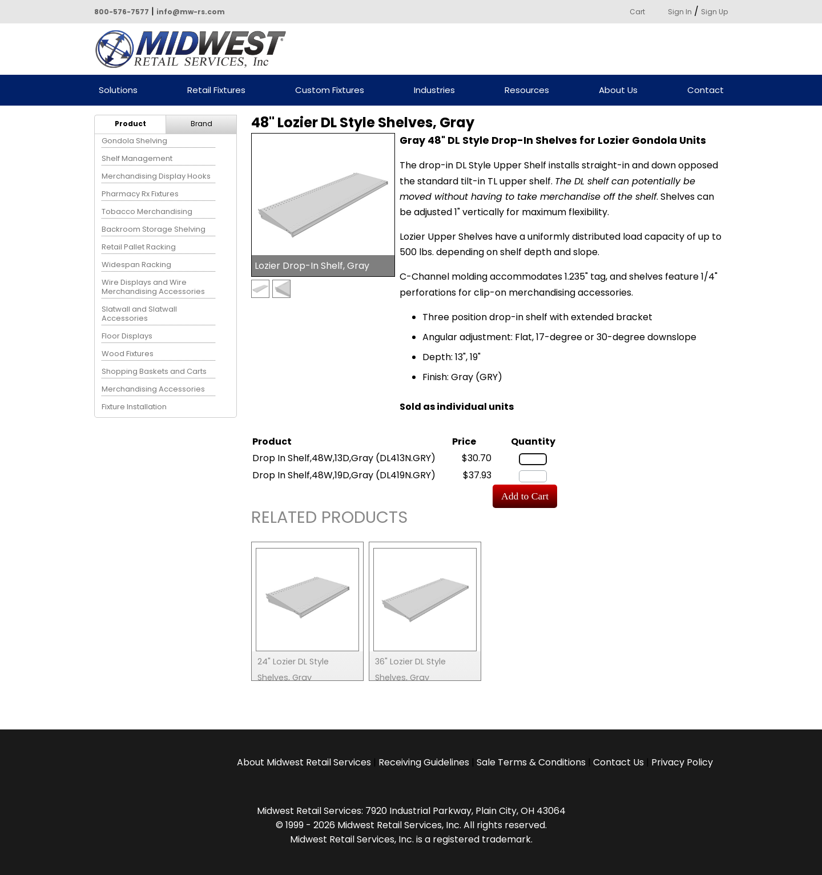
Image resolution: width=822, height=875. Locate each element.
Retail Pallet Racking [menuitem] (139, 246)
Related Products (329, 519)
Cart (637, 12)
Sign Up (714, 12)
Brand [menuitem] (201, 123)
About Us (618, 90)
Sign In (680, 12)
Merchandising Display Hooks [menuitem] (156, 176)
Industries (434, 90)
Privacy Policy (682, 762)
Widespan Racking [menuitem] (136, 264)
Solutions (118, 90)
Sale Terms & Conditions (531, 762)
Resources (527, 90)
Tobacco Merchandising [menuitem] (147, 211)
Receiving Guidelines (423, 762)
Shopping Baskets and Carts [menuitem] (154, 371)
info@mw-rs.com (190, 12)
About (304, 762)
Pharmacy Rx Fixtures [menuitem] (140, 193)
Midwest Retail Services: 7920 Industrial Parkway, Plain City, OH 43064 (411, 810)
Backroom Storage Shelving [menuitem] (154, 229)
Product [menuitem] (130, 123)
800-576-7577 (121, 12)
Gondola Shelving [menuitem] (134, 140)
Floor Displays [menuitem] (127, 335)
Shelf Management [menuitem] (137, 158)
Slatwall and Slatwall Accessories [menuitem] (139, 314)
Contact (705, 90)
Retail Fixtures (216, 90)
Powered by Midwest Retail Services (194, 49)
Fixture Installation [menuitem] (134, 406)
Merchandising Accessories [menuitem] (153, 389)
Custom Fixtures (329, 90)
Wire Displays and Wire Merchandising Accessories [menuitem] (153, 287)
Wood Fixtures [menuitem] (128, 353)
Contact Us (618, 762)
